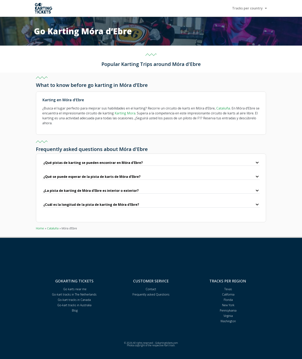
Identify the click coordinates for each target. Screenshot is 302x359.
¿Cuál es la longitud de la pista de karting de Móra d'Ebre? (91, 204)
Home (40, 228)
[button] (151, 163)
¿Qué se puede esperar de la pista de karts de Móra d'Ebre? (92, 176)
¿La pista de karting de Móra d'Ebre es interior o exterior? (91, 190)
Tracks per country (249, 8)
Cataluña (223, 108)
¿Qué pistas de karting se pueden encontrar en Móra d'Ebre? (93, 162)
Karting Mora (125, 113)
